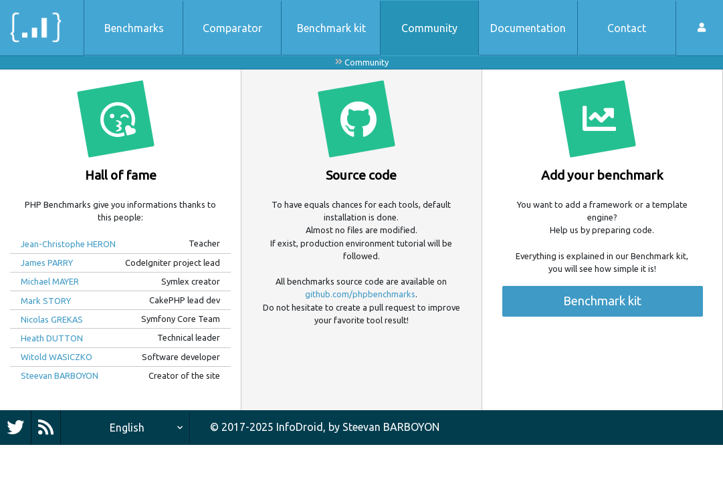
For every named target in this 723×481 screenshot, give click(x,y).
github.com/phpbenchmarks (360, 294)
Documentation (528, 28)
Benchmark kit (331, 28)
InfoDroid (299, 427)
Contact (626, 28)
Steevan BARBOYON (390, 427)
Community (429, 28)
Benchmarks (134, 28)
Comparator (232, 28)
